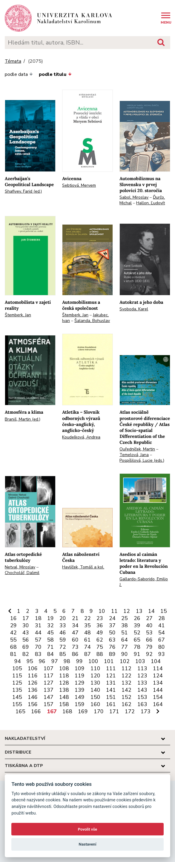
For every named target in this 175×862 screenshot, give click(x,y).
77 (124, 647)
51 (124, 632)
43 (25, 632)
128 (64, 682)
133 (142, 682)
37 (112, 625)
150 (95, 697)
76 (112, 647)
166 (36, 711)
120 (95, 675)
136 (33, 690)
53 (149, 632)
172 (130, 711)
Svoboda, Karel (133, 309)
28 (161, 618)
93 (161, 654)
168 (67, 711)
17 (25, 618)
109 (80, 668)
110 (95, 668)
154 (158, 697)
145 (17, 697)
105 (17, 668)
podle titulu (55, 74)
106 (33, 668)
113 (142, 668)
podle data (19, 74)
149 (80, 697)
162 (126, 704)
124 (158, 675)
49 (99, 632)
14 (151, 611)
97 (54, 661)
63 (112, 639)
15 (163, 611)
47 (75, 632)
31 (38, 625)
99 (79, 661)
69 (25, 647)
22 (87, 618)
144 (158, 690)
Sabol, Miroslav (133, 197)
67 (161, 639)
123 (142, 675)
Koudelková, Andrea (81, 437)
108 (64, 668)
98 (67, 661)
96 (42, 661)
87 (87, 654)
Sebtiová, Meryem (79, 185)
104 (156, 661)
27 (149, 618)
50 (112, 632)
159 (80, 704)
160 (95, 704)
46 (62, 632)
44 (38, 632)
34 (75, 625)
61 (87, 639)
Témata (13, 61)
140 (95, 690)
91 (137, 654)
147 (48, 697)
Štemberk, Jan (18, 315)
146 (33, 697)
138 (64, 690)
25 (124, 618)
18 (38, 618)
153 (142, 697)
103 (140, 661)
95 (30, 661)
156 (33, 704)
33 (62, 625)
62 (99, 639)
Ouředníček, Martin (137, 449)
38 (124, 625)
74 (87, 647)
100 (93, 661)
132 (126, 682)
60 (75, 639)
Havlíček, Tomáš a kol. (83, 567)
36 (99, 625)
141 (111, 690)
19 (50, 618)
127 (48, 682)
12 (126, 611)
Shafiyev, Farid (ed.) (23, 191)
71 (50, 647)
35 (87, 625)
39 (137, 625)
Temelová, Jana (134, 455)
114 (158, 668)
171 (114, 711)
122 (126, 675)
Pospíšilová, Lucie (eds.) (141, 460)
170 (99, 711)
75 (99, 647)
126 (33, 682)
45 (50, 632)
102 (125, 661)
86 (75, 654)
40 (149, 625)
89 (112, 654)
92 (149, 654)
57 (38, 639)
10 (102, 611)
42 (13, 632)
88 (99, 654)
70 (38, 647)
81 (13, 654)
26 (137, 618)
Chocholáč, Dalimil (22, 573)
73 (75, 647)
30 (25, 625)
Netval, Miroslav (20, 567)
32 (50, 625)
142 (126, 690)
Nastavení (87, 844)
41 (161, 625)
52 (137, 632)
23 (99, 618)
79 (149, 647)
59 (62, 639)
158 (64, 704)
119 (80, 675)
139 (80, 690)
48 (87, 632)
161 (111, 704)
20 (62, 618)
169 (83, 711)
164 (158, 704)
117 (48, 675)
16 (13, 618)
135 (17, 690)
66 (149, 639)
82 (25, 654)
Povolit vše (87, 829)
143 (142, 690)
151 (111, 697)
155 (17, 704)
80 (161, 647)
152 (126, 697)
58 (50, 639)
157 (48, 704)
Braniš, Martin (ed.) (22, 419)
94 (17, 661)
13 (139, 611)
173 (146, 711)
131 (111, 682)
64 (124, 639)
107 (48, 668)
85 (62, 654)
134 (158, 682)
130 (95, 682)
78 (137, 647)
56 (25, 639)
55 (13, 639)
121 (111, 675)
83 (38, 654)
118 (64, 675)
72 (62, 647)
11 (114, 611)
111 (111, 668)
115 (17, 675)
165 (20, 711)
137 (48, 690)
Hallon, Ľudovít (150, 203)
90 (124, 654)
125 (17, 682)
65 (137, 639)
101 (109, 661)
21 (75, 618)
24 (112, 618)
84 (50, 654)
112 (126, 668)
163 (142, 704)
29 (13, 625)
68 (13, 647)
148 (64, 697)
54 (161, 632)
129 (80, 682)
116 (33, 675)
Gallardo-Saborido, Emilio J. (143, 582)
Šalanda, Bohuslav (92, 320)
